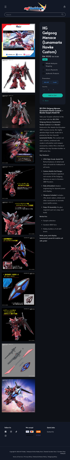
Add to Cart (52, 95)
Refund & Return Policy (40, 457)
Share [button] (45, 101)
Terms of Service (18, 457)
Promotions (46, 78)
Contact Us (50, 432)
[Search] (62, 14)
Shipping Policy (52, 457)
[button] (5, 7)
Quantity (44, 86)
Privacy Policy (28, 457)
